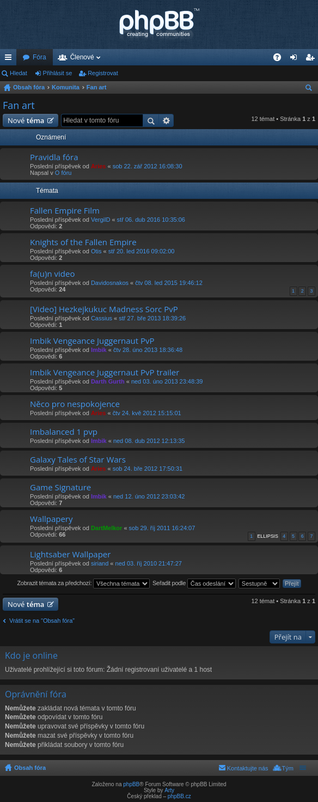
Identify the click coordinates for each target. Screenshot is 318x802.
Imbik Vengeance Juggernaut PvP (92, 341)
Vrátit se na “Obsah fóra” (42, 620)
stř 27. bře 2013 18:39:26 (152, 318)
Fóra (39, 57)
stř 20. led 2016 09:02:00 (141, 251)
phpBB (131, 784)
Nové (26, 120)
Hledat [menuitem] (310, 89)
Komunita (66, 87)
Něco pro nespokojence (75, 404)
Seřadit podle (194, 583)
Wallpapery (51, 519)
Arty (169, 790)
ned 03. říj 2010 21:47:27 (148, 563)
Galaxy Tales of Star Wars (78, 459)
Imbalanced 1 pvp (63, 432)
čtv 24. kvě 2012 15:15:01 (147, 413)
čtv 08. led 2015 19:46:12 (169, 283)
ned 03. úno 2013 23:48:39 (167, 381)
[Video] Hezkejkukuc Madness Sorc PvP (104, 309)
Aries (98, 166)
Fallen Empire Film (65, 210)
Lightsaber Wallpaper (70, 554)
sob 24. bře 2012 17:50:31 (147, 468)
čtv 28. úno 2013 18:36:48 (147, 350)
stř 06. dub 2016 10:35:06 (151, 219)
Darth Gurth (108, 381)
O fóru (63, 172)
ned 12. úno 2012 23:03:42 (149, 496)
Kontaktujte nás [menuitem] (247, 768)
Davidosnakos (110, 283)
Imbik (99, 350)
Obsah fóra (29, 87)
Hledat (18, 73)
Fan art (97, 87)
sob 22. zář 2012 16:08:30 (147, 166)
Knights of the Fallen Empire (83, 242)
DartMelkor (106, 528)
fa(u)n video (52, 274)
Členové (82, 57)
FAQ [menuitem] (280, 59)
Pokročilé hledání (166, 120)
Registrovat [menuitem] (312, 59)
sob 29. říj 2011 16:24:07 (162, 528)
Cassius (101, 318)
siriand (99, 563)
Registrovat (103, 73)
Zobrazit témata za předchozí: (83, 583)
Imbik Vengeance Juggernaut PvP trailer (104, 372)
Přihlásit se (57, 73)
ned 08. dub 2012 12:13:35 (149, 441)
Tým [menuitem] (287, 768)
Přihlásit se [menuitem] (296, 59)
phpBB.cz (179, 796)
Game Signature (60, 487)
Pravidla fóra (54, 157)
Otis (96, 251)
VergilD (100, 219)
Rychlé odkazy (10, 59)
